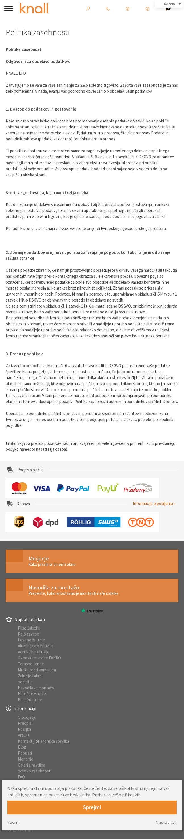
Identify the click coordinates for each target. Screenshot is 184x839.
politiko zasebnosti (34, 771)
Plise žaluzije (29, 628)
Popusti (25, 753)
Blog (22, 747)
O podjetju (27, 717)
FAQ (21, 777)
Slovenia (168, 4)
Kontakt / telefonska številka (43, 741)
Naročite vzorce (32, 693)
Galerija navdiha (31, 765)
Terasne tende (31, 663)
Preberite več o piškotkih (116, 795)
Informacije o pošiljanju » (154, 503)
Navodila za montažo (36, 687)
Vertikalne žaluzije (33, 652)
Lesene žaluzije (31, 640)
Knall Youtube (30, 699)
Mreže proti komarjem (37, 669)
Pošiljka (24, 729)
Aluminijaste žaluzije (35, 646)
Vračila (23, 735)
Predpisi (25, 723)
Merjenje (25, 759)
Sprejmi (92, 807)
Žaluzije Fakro (30, 675)
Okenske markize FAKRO (39, 658)
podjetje (25, 681)
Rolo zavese (28, 634)
